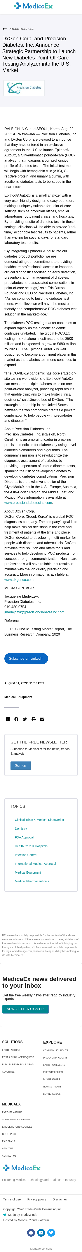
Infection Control (26, 855)
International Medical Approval (35, 863)
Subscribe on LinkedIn (26, 658)
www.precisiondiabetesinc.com (28, 503)
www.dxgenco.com (18, 580)
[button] (8, 719)
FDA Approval (24, 837)
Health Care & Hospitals (31, 846)
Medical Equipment (18, 697)
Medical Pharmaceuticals (32, 881)
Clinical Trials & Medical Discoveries (39, 820)
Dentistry (21, 828)
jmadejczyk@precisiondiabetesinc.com (34, 612)
